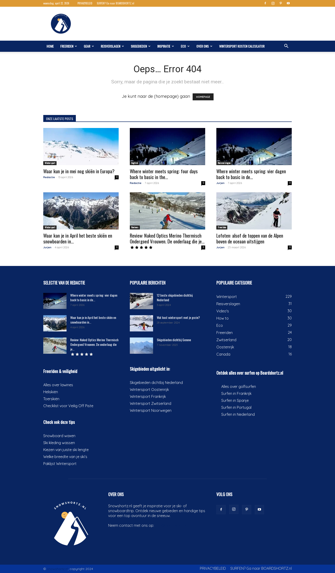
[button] (286, 46)
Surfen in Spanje (235, 400)
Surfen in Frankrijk (236, 393)
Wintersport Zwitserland (150, 403)
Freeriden (68, 46)
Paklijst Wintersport (60, 463)
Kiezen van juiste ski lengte (66, 449)
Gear (89, 46)
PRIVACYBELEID (84, 3)
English (134, 163)
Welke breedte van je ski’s (65, 456)
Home (50, 46)
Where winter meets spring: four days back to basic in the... (164, 173)
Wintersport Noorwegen (150, 410)
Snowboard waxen (59, 435)
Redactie (49, 177)
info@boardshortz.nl (172, 525)
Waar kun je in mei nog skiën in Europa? (78, 171)
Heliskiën (50, 392)
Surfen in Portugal (236, 407)
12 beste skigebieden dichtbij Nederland (175, 297)
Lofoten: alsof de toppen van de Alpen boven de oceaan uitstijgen (249, 238)
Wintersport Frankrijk (148, 396)
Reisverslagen (112, 46)
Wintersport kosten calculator (242, 46)
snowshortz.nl (57, 569)
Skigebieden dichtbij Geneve (174, 339)
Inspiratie (165, 46)
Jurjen (220, 183)
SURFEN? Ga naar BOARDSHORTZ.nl (115, 3)
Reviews (134, 227)
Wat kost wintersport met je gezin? (178, 317)
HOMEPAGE (203, 96)
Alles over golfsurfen (238, 386)
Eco (185, 46)
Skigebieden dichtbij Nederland (156, 382)
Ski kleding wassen (59, 442)
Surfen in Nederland (238, 414)
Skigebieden (141, 46)
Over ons (204, 46)
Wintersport (50, 163)
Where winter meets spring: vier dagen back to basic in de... (251, 173)
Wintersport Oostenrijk (149, 389)
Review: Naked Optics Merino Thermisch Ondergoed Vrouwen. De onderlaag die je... (167, 238)
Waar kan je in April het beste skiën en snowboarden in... (77, 238)
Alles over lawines (58, 385)
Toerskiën (51, 398)
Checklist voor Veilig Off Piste (68, 405)
